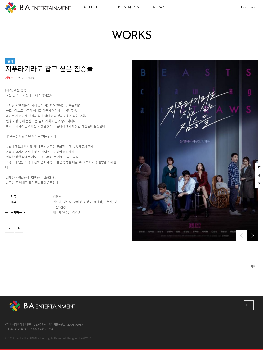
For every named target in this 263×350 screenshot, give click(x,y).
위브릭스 (87, 338)
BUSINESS (128, 7)
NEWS (159, 7)
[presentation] (241, 235)
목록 (253, 266)
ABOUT (90, 7)
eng (253, 7)
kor (243, 7)
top (248, 305)
